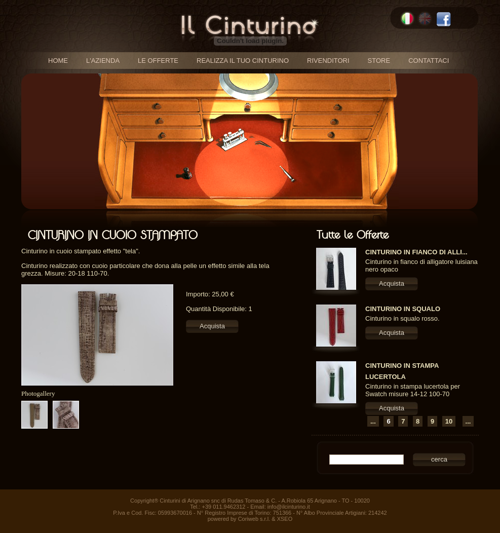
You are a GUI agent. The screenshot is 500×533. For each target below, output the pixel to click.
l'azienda (103, 60)
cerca (439, 459)
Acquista (212, 326)
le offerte (158, 60)
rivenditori (328, 60)
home (58, 60)
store (379, 60)
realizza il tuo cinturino (243, 60)
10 (448, 421)
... (373, 421)
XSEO (285, 519)
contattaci (428, 60)
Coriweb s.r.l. (254, 519)
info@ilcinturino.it (288, 507)
